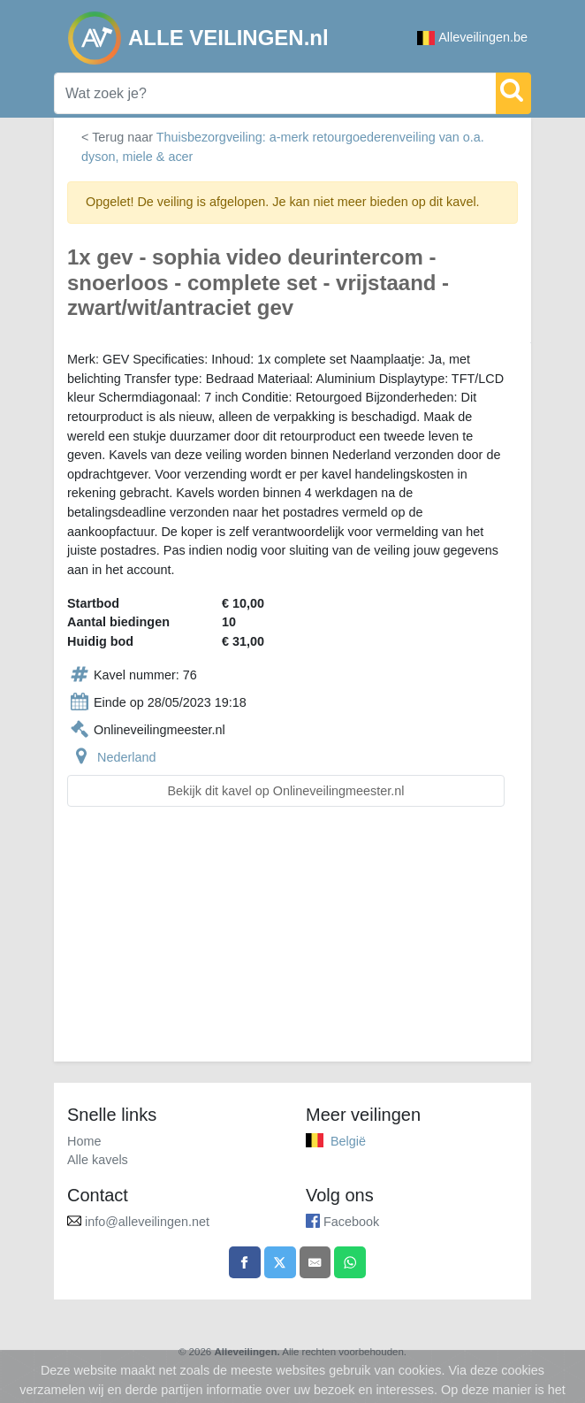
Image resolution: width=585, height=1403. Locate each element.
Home (84, 1141)
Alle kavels (97, 1160)
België (348, 1141)
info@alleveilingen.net (147, 1222)
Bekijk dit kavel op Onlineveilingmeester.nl (286, 791)
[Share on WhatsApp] (350, 1262)
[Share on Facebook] (245, 1262)
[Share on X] (280, 1262)
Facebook (351, 1222)
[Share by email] (315, 1262)
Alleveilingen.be (472, 37)
